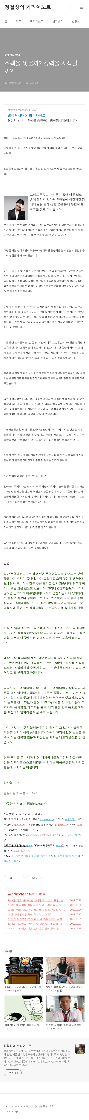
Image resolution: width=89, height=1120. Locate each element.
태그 (18, 21)
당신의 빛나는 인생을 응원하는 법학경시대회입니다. (43, 120)
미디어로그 (36, 21)
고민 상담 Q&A (16, 893)
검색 (73, 7)
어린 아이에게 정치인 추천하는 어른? (29, 914)
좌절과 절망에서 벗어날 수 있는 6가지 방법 (33, 923)
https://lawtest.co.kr (19, 109)
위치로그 (57, 21)
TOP (82, 1108)
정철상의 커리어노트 (27, 7)
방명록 (76, 21)
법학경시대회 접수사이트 (27, 115)
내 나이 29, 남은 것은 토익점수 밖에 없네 (32, 928)
